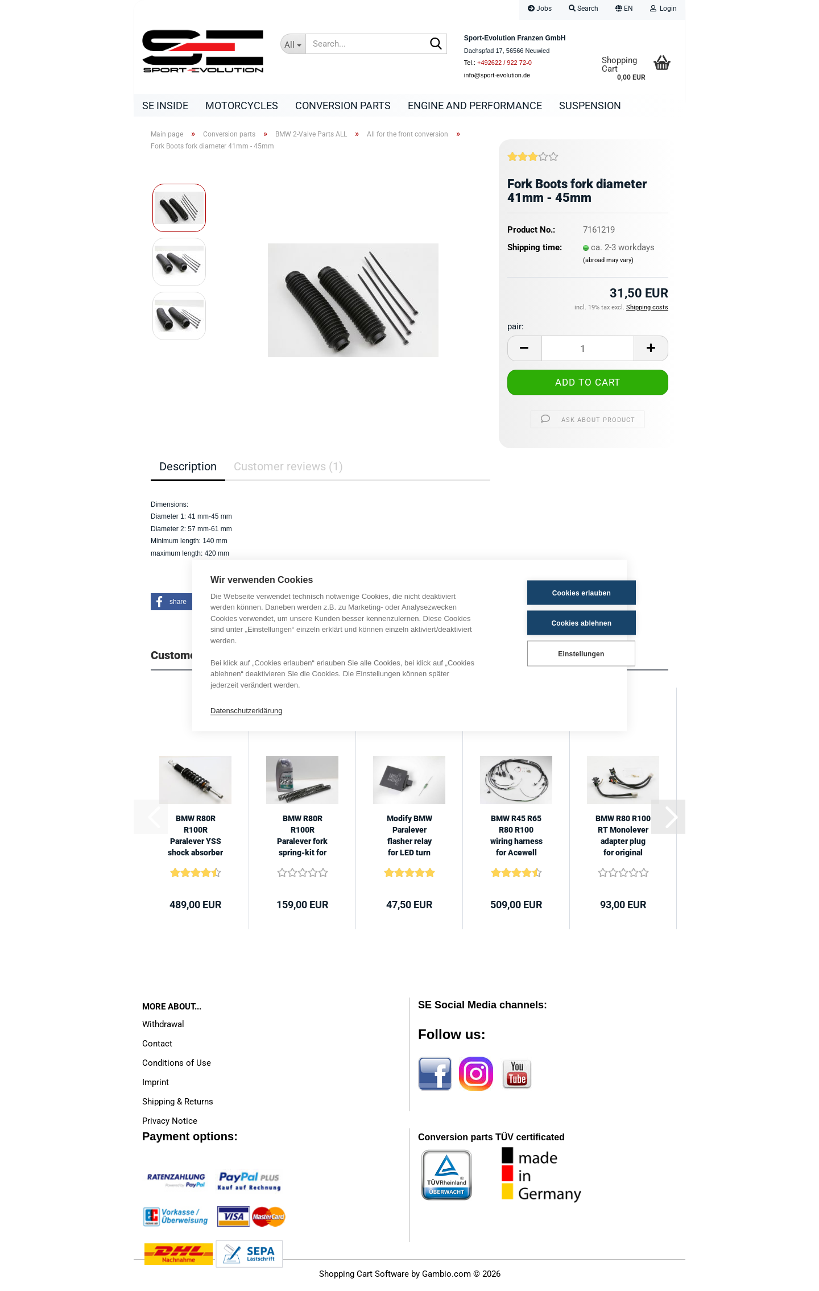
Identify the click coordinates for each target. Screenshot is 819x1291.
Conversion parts (343, 105)
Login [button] (663, 9)
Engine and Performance (475, 105)
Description (188, 469)
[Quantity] (587, 351)
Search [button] (583, 9)
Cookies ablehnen (553, 623)
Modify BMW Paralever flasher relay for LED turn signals (409, 839)
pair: (515, 329)
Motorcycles (241, 105)
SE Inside (165, 105)
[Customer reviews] (533, 164)
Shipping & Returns (177, 1104)
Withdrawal (163, 1027)
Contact (157, 1046)
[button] (624, 10)
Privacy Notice (169, 1124)
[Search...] (292, 44)
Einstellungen (552, 653)
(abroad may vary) (608, 263)
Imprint (155, 1085)
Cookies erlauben (552, 593)
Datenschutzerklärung (246, 710)
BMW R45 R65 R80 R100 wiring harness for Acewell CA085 (516, 839)
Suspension (590, 105)
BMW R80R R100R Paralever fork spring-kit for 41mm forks (302, 839)
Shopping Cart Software (364, 1277)
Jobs (540, 9)
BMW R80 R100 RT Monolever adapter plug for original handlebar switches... (623, 839)
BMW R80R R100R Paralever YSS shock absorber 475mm (195, 839)
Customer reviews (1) (288, 469)
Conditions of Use (176, 1066)
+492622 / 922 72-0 (504, 62)
